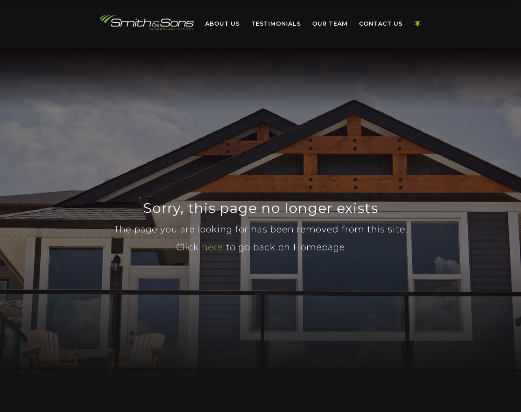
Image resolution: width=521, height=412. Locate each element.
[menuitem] (146, 24)
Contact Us (381, 23)
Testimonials (276, 23)
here (212, 247)
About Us (222, 23)
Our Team (330, 23)
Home (146, 22)
